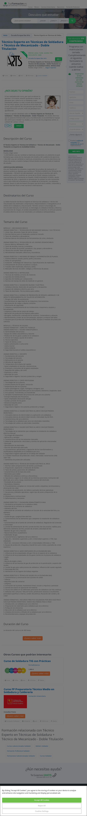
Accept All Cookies (41, 800)
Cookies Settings (42, 811)
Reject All (42, 805)
